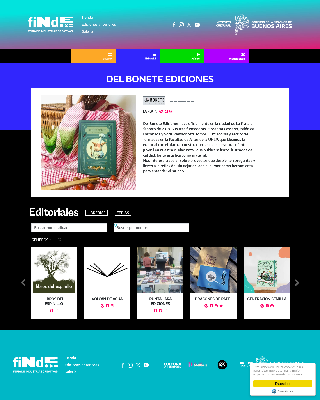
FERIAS (123, 213)
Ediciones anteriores (99, 24)
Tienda (87, 17)
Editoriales (54, 214)
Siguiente (297, 282)
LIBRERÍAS (97, 213)
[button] (88, 142)
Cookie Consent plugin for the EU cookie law (283, 391)
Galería (87, 31)
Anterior (23, 282)
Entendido (283, 383)
